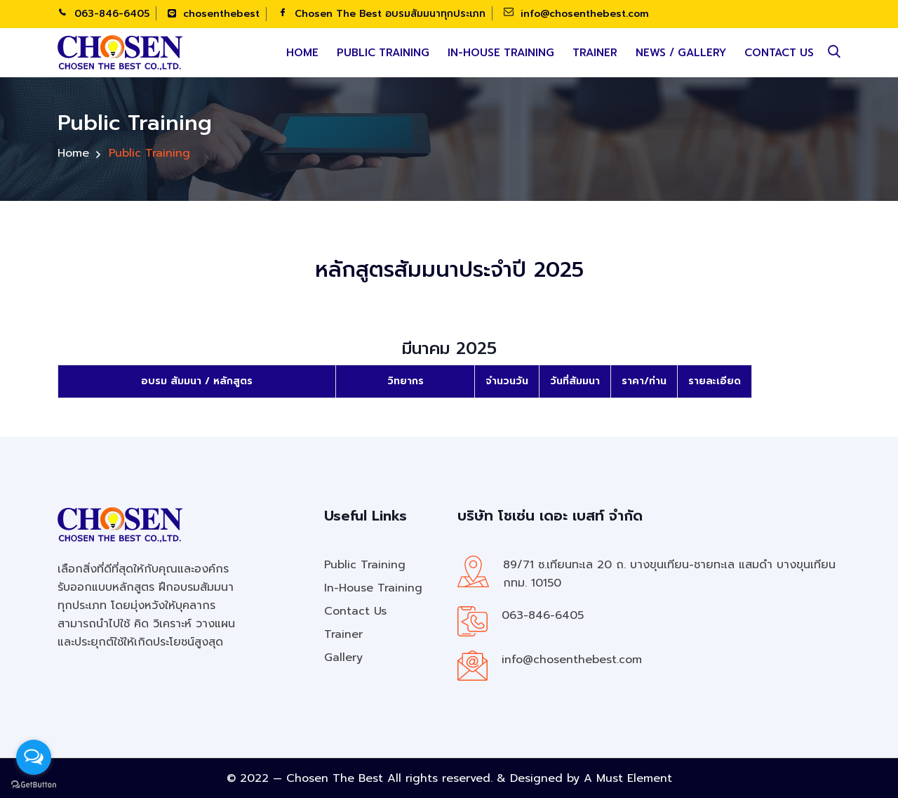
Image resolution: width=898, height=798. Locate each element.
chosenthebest (214, 13)
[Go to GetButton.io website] (33, 784)
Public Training (383, 52)
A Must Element (628, 778)
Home (302, 52)
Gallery (343, 657)
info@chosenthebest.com (576, 13)
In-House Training (501, 52)
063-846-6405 (103, 13)
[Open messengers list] (33, 757)
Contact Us (779, 52)
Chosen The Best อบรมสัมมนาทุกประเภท (381, 13)
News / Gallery (681, 52)
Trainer (594, 52)
